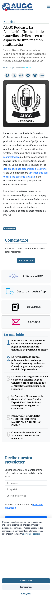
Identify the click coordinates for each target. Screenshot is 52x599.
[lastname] (26, 489)
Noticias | (8, 67)
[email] (26, 495)
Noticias (9, 22)
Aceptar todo (26, 581)
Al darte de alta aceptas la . (24, 506)
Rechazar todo (26, 587)
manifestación (11, 156)
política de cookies (31, 534)
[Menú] (48, 6)
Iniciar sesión (26, 260)
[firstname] (26, 483)
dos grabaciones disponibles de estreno (25, 168)
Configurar (26, 593)
